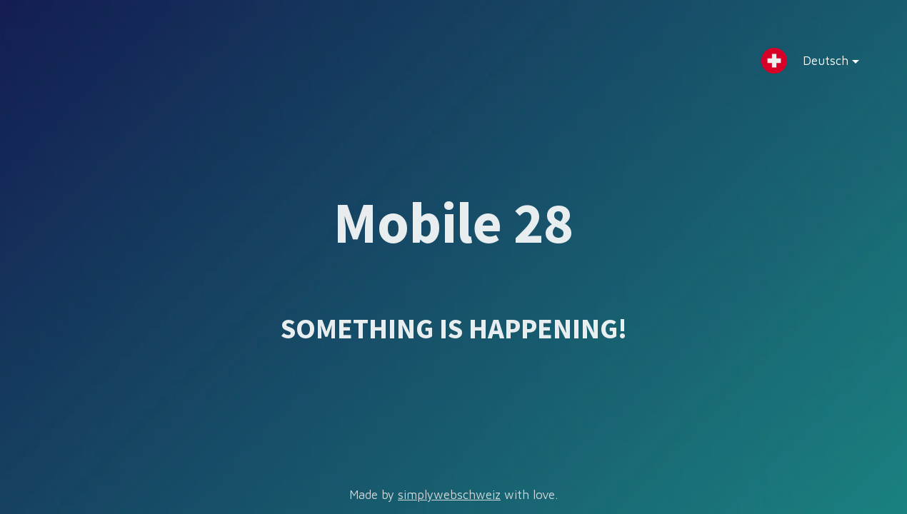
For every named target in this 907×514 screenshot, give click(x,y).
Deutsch (819, 64)
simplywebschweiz (449, 495)
